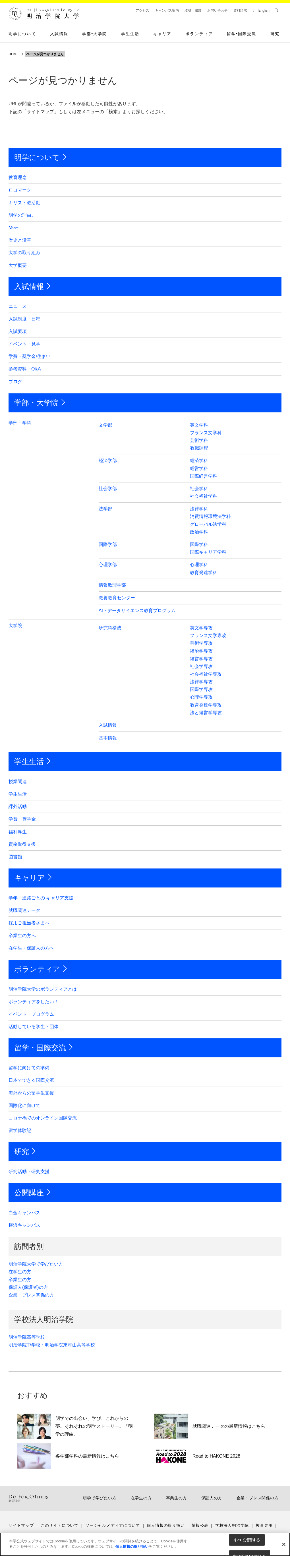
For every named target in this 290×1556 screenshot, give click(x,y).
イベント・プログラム (31, 1014)
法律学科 (199, 508)
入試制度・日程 (24, 319)
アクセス (142, 10)
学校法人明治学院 (232, 1525)
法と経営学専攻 (206, 712)
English (264, 10)
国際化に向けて (24, 1105)
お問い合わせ (217, 10)
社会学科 (199, 488)
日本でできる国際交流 (31, 1080)
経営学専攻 (201, 658)
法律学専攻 (201, 681)
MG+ (13, 227)
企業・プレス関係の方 (31, 1295)
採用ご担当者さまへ (29, 922)
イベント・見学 (24, 343)
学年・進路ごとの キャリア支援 (41, 897)
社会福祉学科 (203, 496)
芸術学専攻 (201, 643)
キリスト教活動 (24, 202)
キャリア (162, 33)
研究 (274, 33)
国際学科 (199, 544)
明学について (22, 33)
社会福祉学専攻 (206, 674)
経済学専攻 (201, 650)
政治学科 (199, 532)
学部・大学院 (36, 403)
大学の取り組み (24, 252)
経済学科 (199, 460)
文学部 (105, 425)
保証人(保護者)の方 (28, 1287)
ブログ (15, 381)
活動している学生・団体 (34, 1026)
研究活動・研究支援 (29, 1171)
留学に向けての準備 (29, 1067)
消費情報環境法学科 (210, 516)
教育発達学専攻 (206, 705)
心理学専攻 (201, 697)
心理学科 (199, 564)
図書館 (15, 856)
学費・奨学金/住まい (30, 356)
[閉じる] (283, 1544)
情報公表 (200, 1525)
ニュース (18, 306)
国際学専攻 (201, 689)
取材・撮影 (193, 10)
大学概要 (18, 265)
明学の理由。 (22, 215)
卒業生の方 (20, 1279)
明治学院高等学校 (27, 1337)
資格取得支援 (22, 844)
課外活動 (18, 806)
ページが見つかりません (45, 54)
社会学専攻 (201, 666)
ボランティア (199, 33)
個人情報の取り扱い (166, 1525)
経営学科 (199, 468)
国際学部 (108, 544)
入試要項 (18, 331)
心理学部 (108, 564)
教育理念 (18, 177)
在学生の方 (20, 1271)
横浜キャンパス (24, 1225)
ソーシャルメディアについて (112, 1525)
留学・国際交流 (40, 1047)
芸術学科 (199, 440)
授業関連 (18, 781)
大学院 (15, 625)
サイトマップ (21, 1525)
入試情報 (59, 33)
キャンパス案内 (167, 10)
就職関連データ (24, 910)
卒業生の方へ (22, 935)
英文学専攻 (201, 627)
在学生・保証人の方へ (31, 948)
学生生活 (130, 33)
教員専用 (264, 1525)
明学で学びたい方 (99, 1498)
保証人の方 (211, 1498)
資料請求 (240, 10)
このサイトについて (59, 1525)
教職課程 (199, 448)
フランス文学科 (206, 432)
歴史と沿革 (20, 240)
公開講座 (29, 1192)
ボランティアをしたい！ (34, 1001)
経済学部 (108, 460)
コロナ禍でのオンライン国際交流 (43, 1118)
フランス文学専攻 (208, 635)
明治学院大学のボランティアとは (43, 989)
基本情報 (108, 737)
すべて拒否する (247, 1540)
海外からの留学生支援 (31, 1093)
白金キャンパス (24, 1212)
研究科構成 (110, 627)
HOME (14, 54)
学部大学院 (94, 33)
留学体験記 (20, 1130)
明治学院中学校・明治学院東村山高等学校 (52, 1344)
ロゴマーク (20, 189)
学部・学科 (20, 422)
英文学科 (199, 425)
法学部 (105, 508)
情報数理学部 (112, 585)
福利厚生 (18, 831)
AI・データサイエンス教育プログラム (137, 610)
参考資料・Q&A (25, 368)
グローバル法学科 (208, 524)
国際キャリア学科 (208, 552)
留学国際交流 (241, 33)
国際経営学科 (203, 476)
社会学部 (108, 488)
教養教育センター (117, 597)
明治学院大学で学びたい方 (36, 1264)
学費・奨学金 (22, 819)
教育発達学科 (203, 572)
